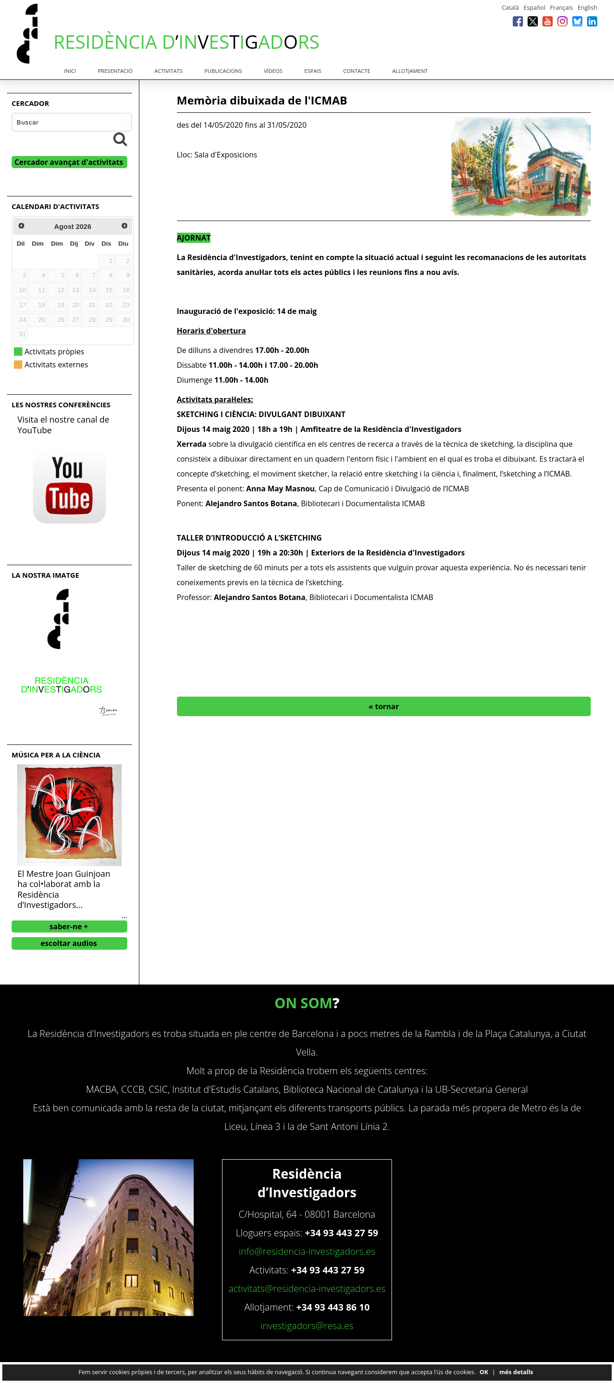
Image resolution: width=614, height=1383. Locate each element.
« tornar (383, 706)
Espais (312, 70)
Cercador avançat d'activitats (68, 162)
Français (561, 7)
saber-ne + (69, 926)
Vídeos (273, 70)
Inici (70, 70)
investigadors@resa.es (307, 1325)
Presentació (115, 70)
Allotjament (410, 70)
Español (534, 7)
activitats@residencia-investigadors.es (307, 1288)
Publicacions (223, 70)
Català (510, 7)
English (587, 7)
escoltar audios (68, 943)
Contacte (357, 70)
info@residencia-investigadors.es (307, 1251)
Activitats (169, 70)
